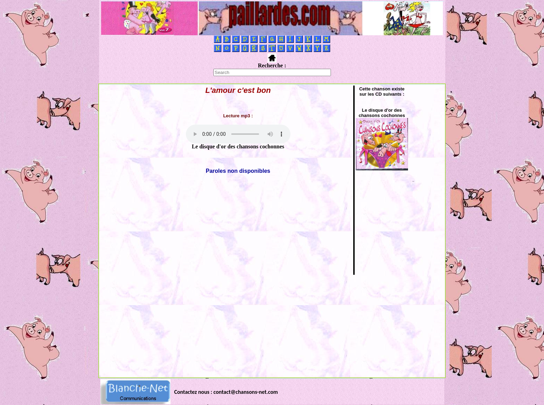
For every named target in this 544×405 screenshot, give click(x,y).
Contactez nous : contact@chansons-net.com (226, 392)
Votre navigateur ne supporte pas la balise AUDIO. (238, 134)
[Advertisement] (272, 324)
